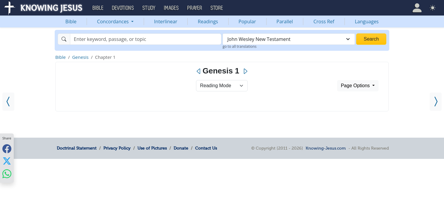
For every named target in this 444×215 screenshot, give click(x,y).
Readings (208, 21)
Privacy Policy (117, 148)
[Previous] (199, 71)
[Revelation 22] (8, 102)
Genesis (80, 57)
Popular (247, 21)
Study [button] (149, 8)
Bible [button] (98, 8)
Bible (70, 21)
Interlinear (165, 21)
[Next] (245, 71)
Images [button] (171, 8)
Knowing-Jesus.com (326, 148)
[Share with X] (7, 161)
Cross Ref (323, 21)
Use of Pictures (152, 148)
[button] (417, 8)
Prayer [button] (194, 8)
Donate (181, 148)
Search (371, 39)
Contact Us (206, 148)
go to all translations (240, 46)
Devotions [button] (123, 8)
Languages (367, 21)
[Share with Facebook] (6, 148)
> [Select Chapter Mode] (222, 85)
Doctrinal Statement (77, 148)
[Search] (145, 39)
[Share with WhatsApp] (6, 174)
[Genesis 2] (436, 102)
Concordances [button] (113, 21)
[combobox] (289, 39)
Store (217, 8)
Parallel (284, 21)
